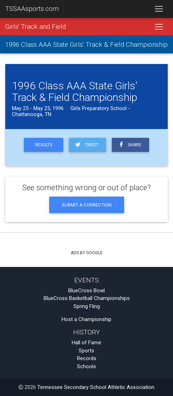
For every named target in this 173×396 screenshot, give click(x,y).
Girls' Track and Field (35, 27)
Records (86, 358)
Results (43, 144)
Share (129, 145)
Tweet (86, 145)
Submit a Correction (86, 204)
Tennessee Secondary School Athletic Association (95, 387)
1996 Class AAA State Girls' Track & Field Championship (86, 45)
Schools (86, 366)
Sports (86, 350)
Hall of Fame (86, 342)
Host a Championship (86, 319)
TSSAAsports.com (32, 9)
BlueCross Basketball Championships (87, 298)
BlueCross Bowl (86, 290)
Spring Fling (86, 306)
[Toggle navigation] (159, 9)
